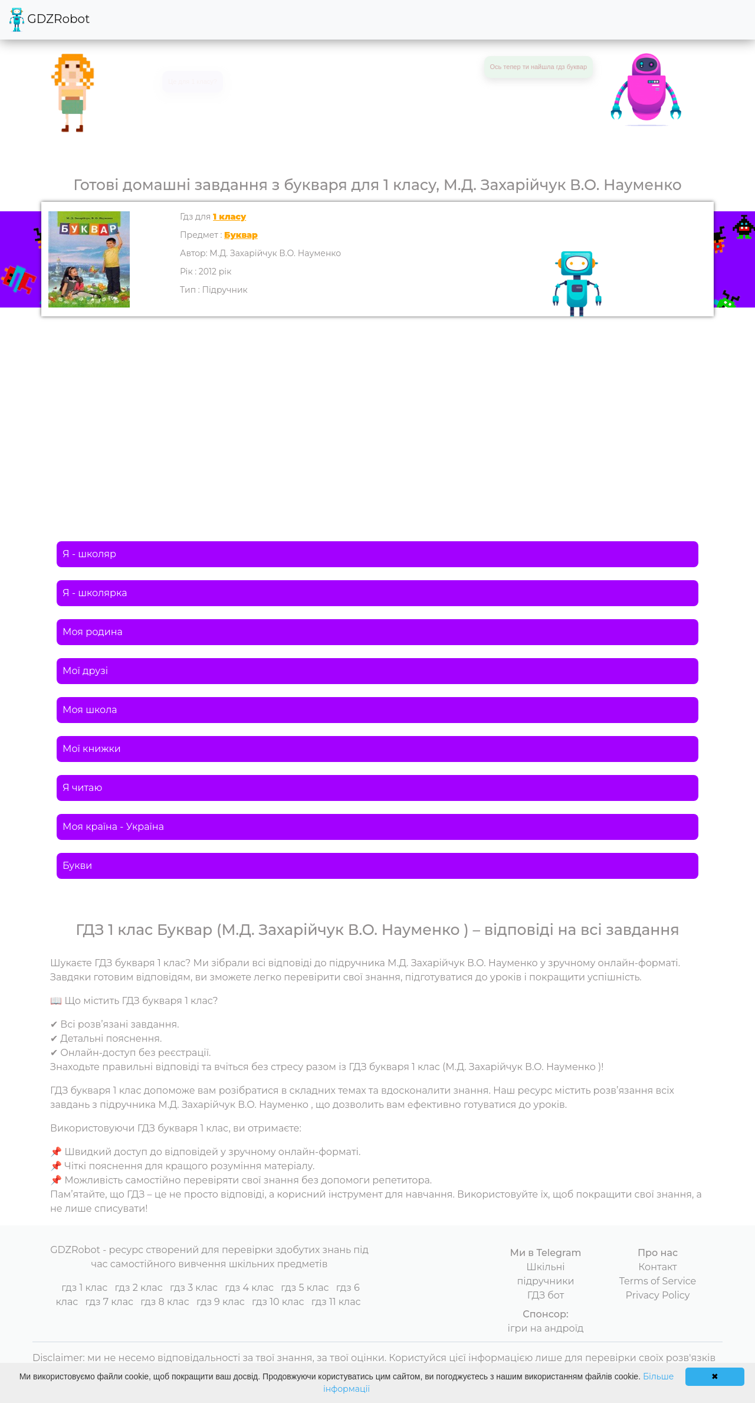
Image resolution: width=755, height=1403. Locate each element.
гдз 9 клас (220, 1301)
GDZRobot (49, 20)
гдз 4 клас (249, 1287)
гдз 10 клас (278, 1301)
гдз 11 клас (336, 1301)
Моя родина (93, 631)
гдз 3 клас (194, 1287)
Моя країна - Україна (113, 826)
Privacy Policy (658, 1295)
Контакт (657, 1267)
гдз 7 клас (109, 1301)
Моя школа (90, 709)
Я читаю (82, 787)
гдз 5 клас (305, 1287)
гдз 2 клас (138, 1287)
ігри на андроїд (546, 1328)
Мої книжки (92, 748)
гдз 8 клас (164, 1301)
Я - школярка (95, 593)
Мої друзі (85, 670)
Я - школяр (89, 554)
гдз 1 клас (84, 1287)
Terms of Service (658, 1281)
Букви (77, 865)
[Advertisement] (377, 405)
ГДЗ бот (545, 1295)
